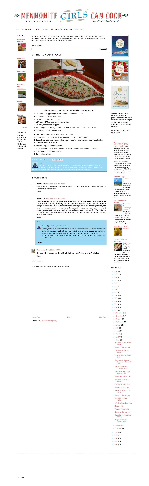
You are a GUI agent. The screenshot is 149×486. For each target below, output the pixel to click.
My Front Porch (119, 176)
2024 (116, 277)
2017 (116, 298)
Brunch (20, 115)
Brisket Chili (119, 406)
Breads (19, 102)
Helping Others (42, 29)
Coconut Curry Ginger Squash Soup (122, 372)
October (118, 319)
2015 (116, 304)
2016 (116, 301)
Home (17, 29)
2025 (116, 274)
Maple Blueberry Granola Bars (120, 421)
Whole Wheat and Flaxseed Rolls (121, 368)
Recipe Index (27, 29)
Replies (41, 222)
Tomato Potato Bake (122, 409)
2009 (116, 441)
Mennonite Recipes (21, 40)
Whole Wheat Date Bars (123, 403)
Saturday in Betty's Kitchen (121, 399)
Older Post (102, 317)
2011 (116, 435)
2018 (116, 295)
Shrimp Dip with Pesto (122, 384)
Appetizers (21, 58)
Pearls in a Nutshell (121, 161)
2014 (116, 307)
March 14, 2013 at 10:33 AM (55, 198)
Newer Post (36, 317)
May (117, 334)
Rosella (39, 250)
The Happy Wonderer (121, 143)
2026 (116, 271)
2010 (116, 438)
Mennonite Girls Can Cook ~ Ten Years (67, 29)
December (119, 313)
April (117, 337)
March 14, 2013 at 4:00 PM (59, 226)
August (118, 325)
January (118, 428)
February (126, 178)
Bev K (44, 226)
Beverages (21, 71)
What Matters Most (120, 226)
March (118, 340)
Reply (39, 192)
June (117, 331)
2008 (116, 444)
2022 (116, 283)
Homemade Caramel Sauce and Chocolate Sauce (123, 362)
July (117, 328)
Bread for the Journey (122, 347)
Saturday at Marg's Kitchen (121, 351)
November (119, 316)
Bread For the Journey (123, 376)
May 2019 (126, 228)
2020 (116, 289)
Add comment (37, 261)
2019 (116, 292)
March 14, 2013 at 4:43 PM (52, 250)
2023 (116, 280)
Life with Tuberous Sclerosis (120, 240)
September (119, 322)
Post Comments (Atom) (49, 321)
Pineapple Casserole (122, 387)
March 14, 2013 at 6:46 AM (55, 183)
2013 (116, 310)
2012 (116, 432)
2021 (116, 286)
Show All (24, 127)
